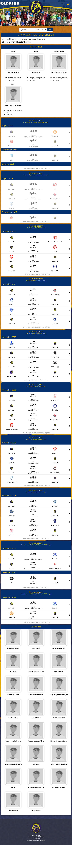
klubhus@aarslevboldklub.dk (36, 840)
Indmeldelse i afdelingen (20, 42)
